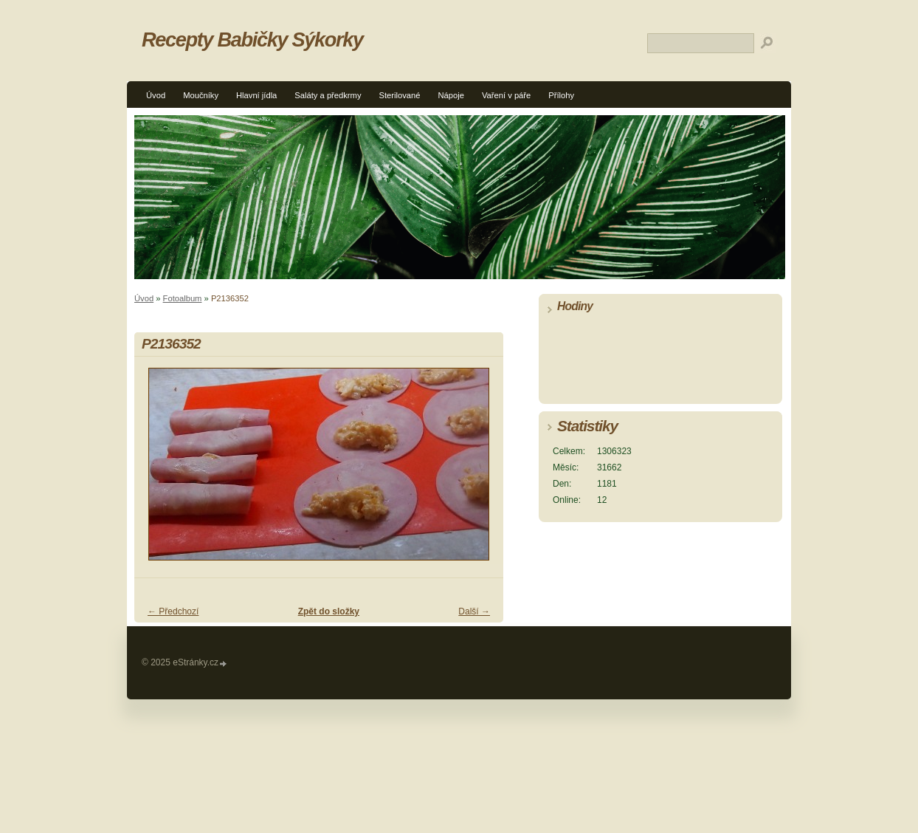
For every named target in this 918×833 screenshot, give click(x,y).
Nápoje (450, 95)
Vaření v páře (506, 95)
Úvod (155, 95)
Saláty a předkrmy (327, 95)
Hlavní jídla (256, 95)
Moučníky (200, 95)
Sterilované (400, 95)
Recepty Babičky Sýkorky (252, 39)
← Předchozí (173, 611)
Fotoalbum (182, 298)
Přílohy (561, 95)
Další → (474, 611)
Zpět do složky (328, 611)
